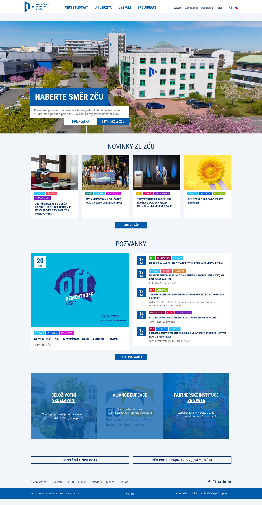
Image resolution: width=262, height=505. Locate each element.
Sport (89, 193)
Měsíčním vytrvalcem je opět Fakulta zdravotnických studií (104, 201)
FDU (152, 290)
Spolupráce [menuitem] (150, 7)
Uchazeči (52, 193)
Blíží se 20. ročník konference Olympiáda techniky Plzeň (182, 317)
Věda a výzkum (42, 198)
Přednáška (162, 329)
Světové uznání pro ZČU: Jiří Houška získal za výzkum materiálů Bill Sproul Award (154, 202)
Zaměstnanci (113, 193)
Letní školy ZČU (113, 121)
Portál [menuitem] (213, 7)
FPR (152, 329)
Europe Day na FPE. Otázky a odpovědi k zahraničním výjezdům (186, 263)
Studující (39, 193)
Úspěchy (148, 193)
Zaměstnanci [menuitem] (185, 7)
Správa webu (180, 499)
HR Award (57, 488)
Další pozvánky (131, 357)
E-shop (82, 488)
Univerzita (206, 193)
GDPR (70, 488)
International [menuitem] (201, 7)
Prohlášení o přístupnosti (214, 499)
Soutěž (170, 312)
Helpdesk (96, 488)
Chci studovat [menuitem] (79, 7)
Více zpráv (131, 225)
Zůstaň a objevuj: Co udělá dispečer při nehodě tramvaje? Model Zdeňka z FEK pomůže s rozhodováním (53, 208)
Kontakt (123, 488)
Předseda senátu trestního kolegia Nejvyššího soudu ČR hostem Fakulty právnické (187, 335)
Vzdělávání (179, 271)
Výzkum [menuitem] (128, 7)
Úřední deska (38, 488)
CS (127, 499)
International (163, 258)
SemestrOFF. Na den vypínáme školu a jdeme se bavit (76, 339)
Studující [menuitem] (172, 7)
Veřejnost (219, 193)
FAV (139, 193)
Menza (110, 488)
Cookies (194, 499)
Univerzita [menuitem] (106, 7)
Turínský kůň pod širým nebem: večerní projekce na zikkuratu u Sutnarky (187, 296)
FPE (152, 258)
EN (132, 499)
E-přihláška (80, 121)
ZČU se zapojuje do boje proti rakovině (205, 201)
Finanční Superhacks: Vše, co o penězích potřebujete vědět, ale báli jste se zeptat (186, 277)
